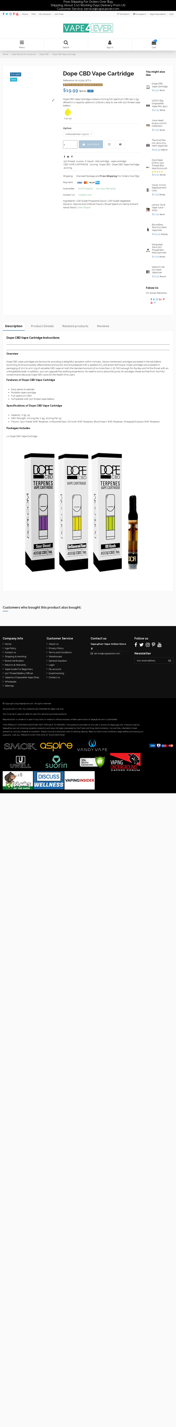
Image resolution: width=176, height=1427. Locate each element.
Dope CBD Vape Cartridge (125, 165)
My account (54, 669)
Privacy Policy (55, 648)
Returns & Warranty (15, 665)
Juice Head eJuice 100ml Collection (159, 124)
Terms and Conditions (59, 653)
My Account (45, 14)
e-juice (80, 162)
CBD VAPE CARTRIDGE (76, 165)
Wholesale (10, 682)
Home (25, 14)
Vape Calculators (158, 14)
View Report (84, 208)
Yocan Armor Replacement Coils (159, 188)
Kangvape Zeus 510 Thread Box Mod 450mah (159, 248)
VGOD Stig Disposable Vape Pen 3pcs (159, 104)
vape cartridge (118, 162)
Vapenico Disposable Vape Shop (22, 678)
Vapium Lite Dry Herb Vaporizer (158, 270)
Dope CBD (104, 165)
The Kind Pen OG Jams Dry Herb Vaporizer (160, 143)
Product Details (42, 326)
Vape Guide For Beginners (19, 669)
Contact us (10, 653)
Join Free (58, 14)
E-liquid (89, 162)
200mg (94, 165)
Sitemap (9, 686)
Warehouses (54, 657)
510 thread (69, 162)
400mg (68, 168)
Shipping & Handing (15, 657)
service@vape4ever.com (106, 654)
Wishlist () (123, 14)
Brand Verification (14, 661)
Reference (68, 80)
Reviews (103, 326)
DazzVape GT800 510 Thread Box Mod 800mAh (159, 164)
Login (51, 665)
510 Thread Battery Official (19, 673)
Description (13, 326)
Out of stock (91, 145)
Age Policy (10, 648)
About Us (53, 644)
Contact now (85, 195)
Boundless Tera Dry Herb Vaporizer (159, 228)
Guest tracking (56, 673)
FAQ (34, 14)
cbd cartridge (102, 162)
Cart (171, 14)
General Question (57, 661)
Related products (75, 326)
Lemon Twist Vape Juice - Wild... (158, 208)
